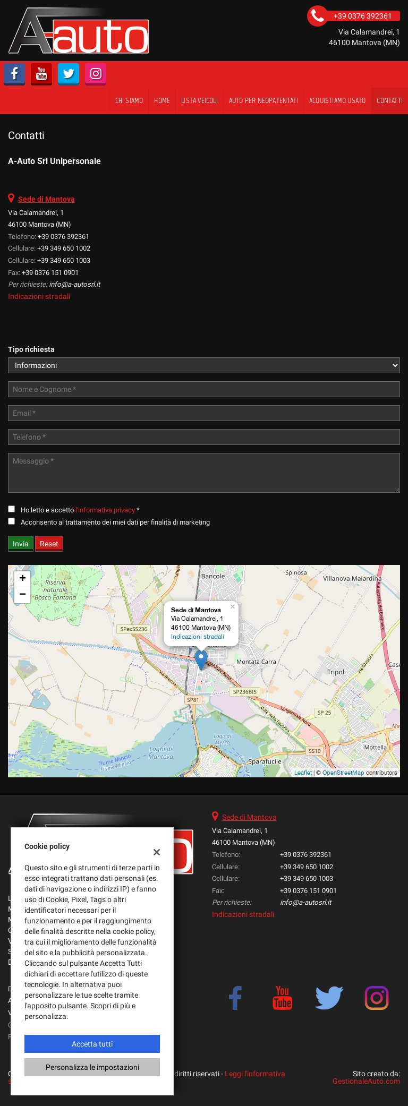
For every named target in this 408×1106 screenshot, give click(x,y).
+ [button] (22, 579)
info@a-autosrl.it (74, 284)
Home (162, 100)
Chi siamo (129, 100)
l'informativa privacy (105, 510)
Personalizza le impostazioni (92, 1067)
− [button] (22, 595)
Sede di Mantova (249, 817)
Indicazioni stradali (39, 296)
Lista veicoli (199, 100)
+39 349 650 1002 (63, 248)
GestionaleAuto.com (366, 1081)
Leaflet (303, 772)
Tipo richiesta (31, 349)
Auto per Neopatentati (263, 100)
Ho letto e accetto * (80, 510)
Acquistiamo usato (337, 100)
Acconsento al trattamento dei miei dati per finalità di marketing (115, 522)
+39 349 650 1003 (63, 260)
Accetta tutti (92, 1044)
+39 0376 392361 (63, 237)
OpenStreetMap (343, 772)
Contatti (390, 100)
